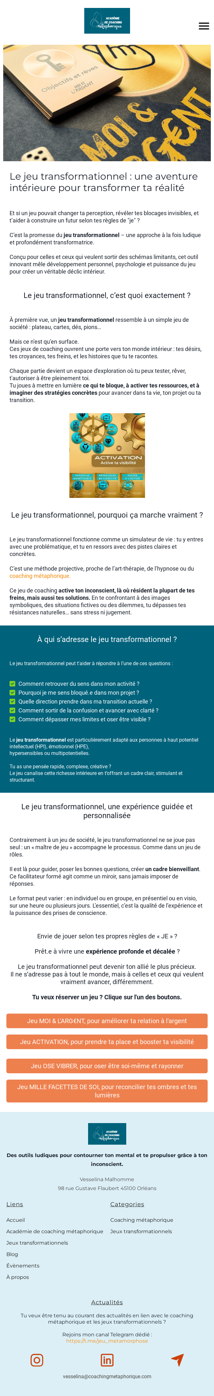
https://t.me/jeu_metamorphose (107, 1341)
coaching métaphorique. (40, 575)
